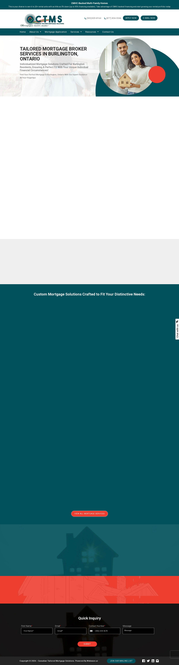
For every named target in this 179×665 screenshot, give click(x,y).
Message (127, 626)
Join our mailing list (121, 661)
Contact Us (108, 32)
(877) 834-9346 (113, 18)
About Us (34, 32)
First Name (26, 626)
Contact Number (97, 626)
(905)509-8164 (94, 18)
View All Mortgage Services (89, 514)
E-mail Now (149, 18)
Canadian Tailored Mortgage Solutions (56, 661)
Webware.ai (92, 661)
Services (74, 32)
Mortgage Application (56, 32)
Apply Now (130, 18)
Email (58, 626)
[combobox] (92, 631)
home (23, 32)
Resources (90, 32)
